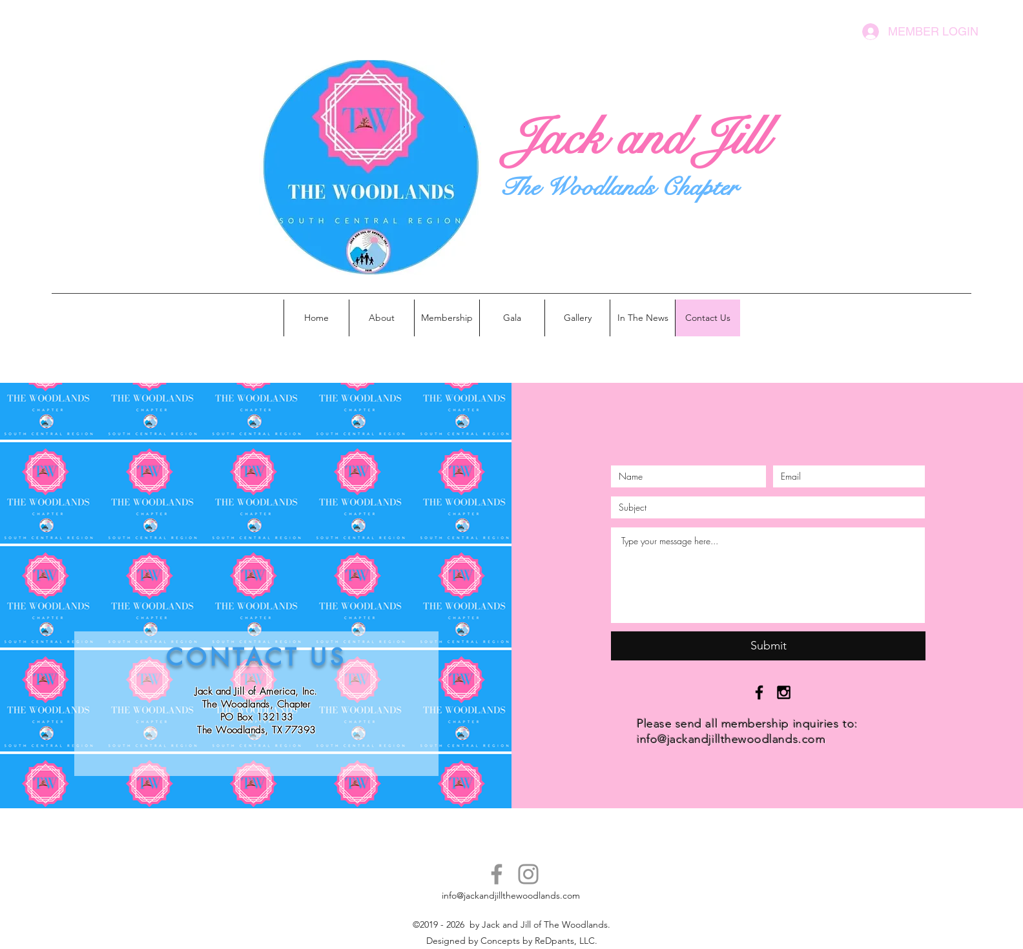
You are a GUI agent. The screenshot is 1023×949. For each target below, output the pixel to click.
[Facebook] (496, 874)
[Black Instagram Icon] (783, 692)
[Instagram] (528, 874)
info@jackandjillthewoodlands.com (731, 739)
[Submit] (768, 645)
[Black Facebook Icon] (759, 692)
